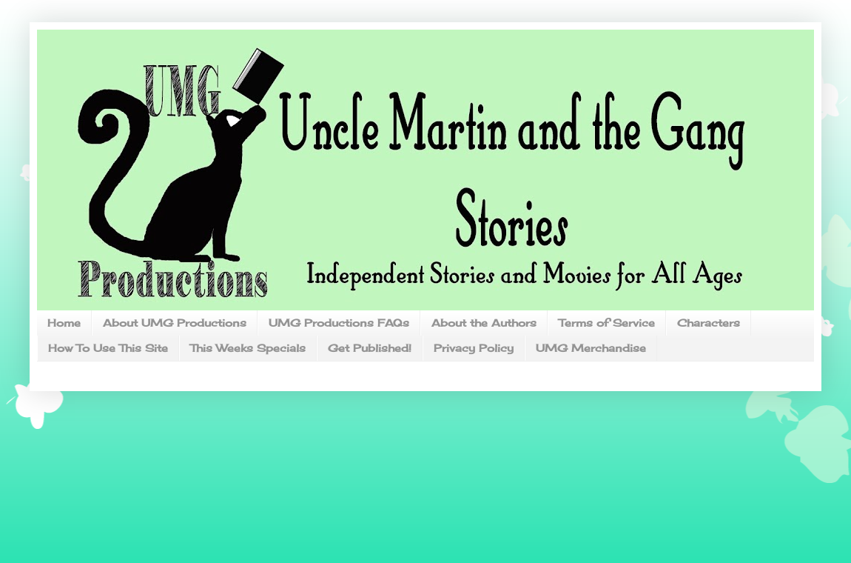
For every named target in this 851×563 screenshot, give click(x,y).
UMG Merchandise (591, 348)
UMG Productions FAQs (339, 322)
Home (64, 322)
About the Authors (483, 322)
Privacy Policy (474, 348)
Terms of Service (607, 322)
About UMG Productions (174, 322)
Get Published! (369, 348)
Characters (708, 322)
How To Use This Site (108, 348)
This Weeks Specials (248, 348)
